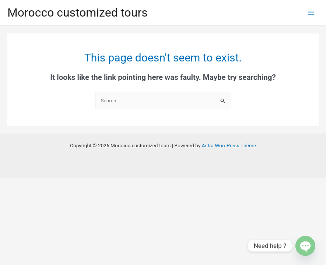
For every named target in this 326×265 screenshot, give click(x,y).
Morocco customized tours (77, 13)
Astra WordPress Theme (229, 145)
